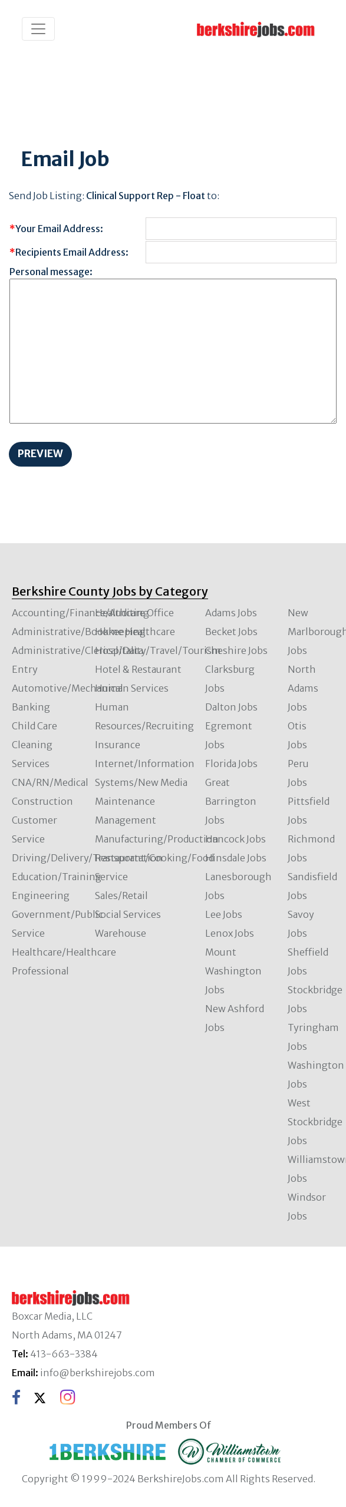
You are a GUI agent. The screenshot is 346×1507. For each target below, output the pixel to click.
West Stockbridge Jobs (315, 1121)
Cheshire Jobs (236, 650)
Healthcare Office (134, 613)
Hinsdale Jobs (235, 858)
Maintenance (125, 801)
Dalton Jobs (231, 707)
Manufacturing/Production (157, 839)
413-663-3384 (64, 1354)
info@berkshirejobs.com (97, 1373)
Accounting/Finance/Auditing (80, 613)
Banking (31, 707)
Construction (42, 801)
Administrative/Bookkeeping (79, 631)
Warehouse (120, 933)
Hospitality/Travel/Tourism (158, 650)
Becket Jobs (231, 631)
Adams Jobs (231, 613)
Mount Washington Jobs (233, 971)
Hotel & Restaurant (138, 669)
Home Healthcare (135, 631)
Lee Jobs (223, 914)
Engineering (41, 895)
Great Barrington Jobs (230, 801)
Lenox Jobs (229, 933)
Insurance (117, 745)
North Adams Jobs (303, 688)
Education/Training (56, 877)
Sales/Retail (121, 895)
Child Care (34, 726)
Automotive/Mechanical (67, 688)
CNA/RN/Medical (50, 782)
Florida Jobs (231, 763)
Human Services (132, 688)
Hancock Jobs (235, 839)
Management (125, 820)
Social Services (128, 914)
